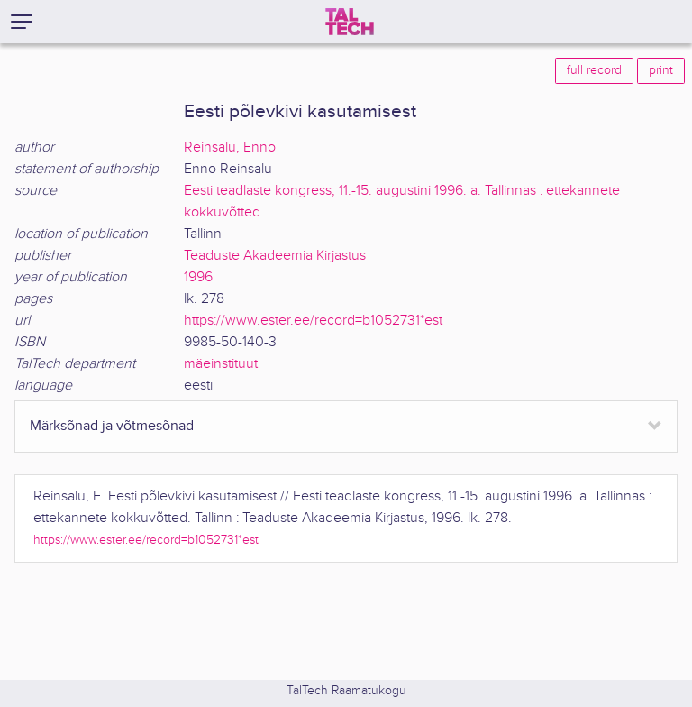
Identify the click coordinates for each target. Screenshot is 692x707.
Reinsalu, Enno (230, 147)
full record (594, 70)
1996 (198, 277)
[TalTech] (349, 21)
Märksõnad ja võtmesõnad (112, 426)
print (661, 70)
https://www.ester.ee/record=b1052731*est (313, 320)
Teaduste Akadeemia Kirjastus (275, 255)
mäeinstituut (221, 363)
